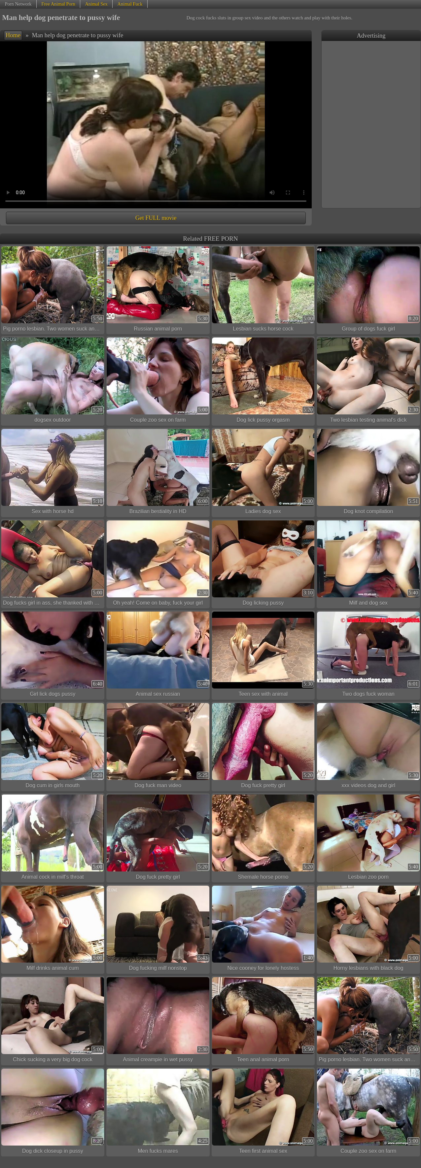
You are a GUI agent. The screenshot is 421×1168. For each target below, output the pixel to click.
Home (13, 35)
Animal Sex (96, 4)
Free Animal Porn (58, 4)
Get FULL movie (155, 218)
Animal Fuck (130, 4)
